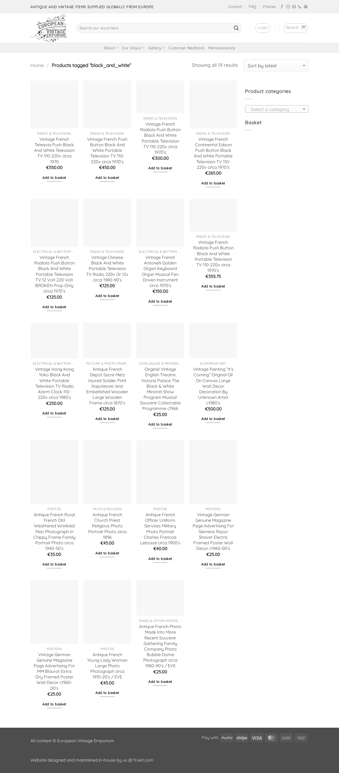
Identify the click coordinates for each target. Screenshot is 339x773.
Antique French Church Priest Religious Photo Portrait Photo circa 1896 (107, 526)
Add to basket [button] (54, 177)
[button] (262, 28)
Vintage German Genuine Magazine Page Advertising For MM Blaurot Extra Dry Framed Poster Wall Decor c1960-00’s (54, 671)
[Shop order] (276, 65)
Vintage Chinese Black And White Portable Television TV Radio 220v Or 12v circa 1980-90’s (107, 268)
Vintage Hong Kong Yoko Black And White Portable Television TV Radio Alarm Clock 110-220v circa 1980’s (54, 383)
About (111, 47)
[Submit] (236, 28)
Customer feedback (186, 48)
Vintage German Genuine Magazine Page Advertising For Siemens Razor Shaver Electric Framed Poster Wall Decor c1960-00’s (213, 531)
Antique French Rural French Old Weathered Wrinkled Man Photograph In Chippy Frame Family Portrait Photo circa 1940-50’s (54, 531)
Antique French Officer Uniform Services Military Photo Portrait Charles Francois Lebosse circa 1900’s (160, 528)
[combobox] (277, 109)
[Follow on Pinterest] (305, 7)
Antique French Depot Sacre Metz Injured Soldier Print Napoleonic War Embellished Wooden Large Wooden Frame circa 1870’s (107, 385)
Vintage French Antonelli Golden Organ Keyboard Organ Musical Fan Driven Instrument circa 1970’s (160, 271)
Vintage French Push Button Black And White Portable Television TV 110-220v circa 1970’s (107, 150)
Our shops (133, 47)
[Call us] (300, 7)
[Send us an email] (294, 7)
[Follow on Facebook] (282, 7)
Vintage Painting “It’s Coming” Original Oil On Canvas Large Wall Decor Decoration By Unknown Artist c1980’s (213, 385)
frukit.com (143, 760)
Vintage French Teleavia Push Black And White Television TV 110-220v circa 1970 (54, 150)
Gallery (156, 47)
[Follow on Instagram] (288, 7)
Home (37, 65)
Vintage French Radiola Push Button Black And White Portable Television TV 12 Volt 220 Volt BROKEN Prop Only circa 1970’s (54, 274)
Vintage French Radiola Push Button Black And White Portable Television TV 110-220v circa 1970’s (160, 138)
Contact (235, 6)
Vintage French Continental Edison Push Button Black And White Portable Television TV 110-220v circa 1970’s (213, 153)
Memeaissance (221, 48)
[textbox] (275, 109)
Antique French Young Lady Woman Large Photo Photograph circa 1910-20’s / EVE (107, 666)
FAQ (252, 6)
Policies (269, 6)
